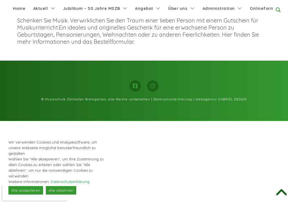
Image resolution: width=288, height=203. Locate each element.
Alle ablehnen (61, 190)
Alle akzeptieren (25, 190)
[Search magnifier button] (278, 10)
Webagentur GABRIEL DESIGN (221, 99)
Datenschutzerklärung (172, 99)
